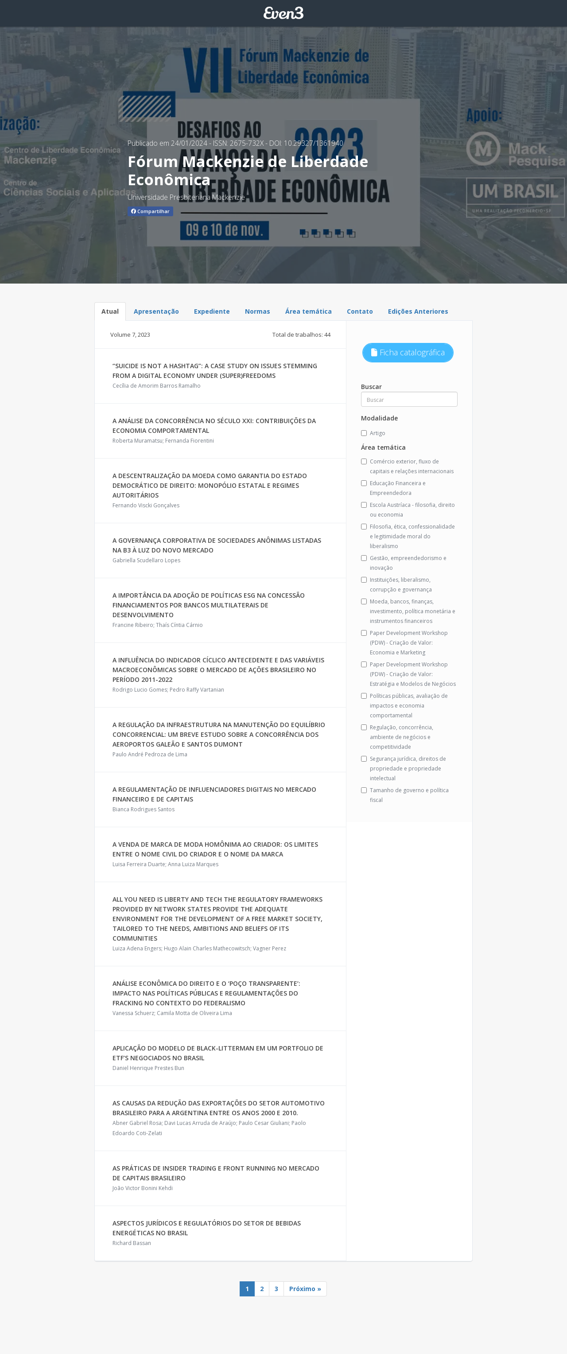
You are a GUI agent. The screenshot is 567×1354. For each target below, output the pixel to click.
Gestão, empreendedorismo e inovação (404, 563)
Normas (257, 311)
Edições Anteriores (418, 311)
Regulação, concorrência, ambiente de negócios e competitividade (397, 737)
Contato (360, 311)
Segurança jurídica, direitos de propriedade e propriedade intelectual (403, 768)
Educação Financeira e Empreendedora (393, 488)
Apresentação (156, 311)
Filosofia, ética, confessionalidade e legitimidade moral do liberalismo (408, 536)
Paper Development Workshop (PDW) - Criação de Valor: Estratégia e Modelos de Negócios (408, 674)
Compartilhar (150, 211)
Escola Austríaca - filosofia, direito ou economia (408, 509)
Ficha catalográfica (408, 352)
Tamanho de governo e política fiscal (405, 795)
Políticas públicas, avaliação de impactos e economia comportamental (404, 705)
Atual (110, 311)
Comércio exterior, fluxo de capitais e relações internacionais (407, 466)
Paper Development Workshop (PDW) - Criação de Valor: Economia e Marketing (404, 642)
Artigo (373, 433)
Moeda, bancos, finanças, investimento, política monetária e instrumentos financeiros (408, 611)
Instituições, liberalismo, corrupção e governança (396, 584)
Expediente (212, 311)
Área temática (308, 311)
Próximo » (305, 1288)
